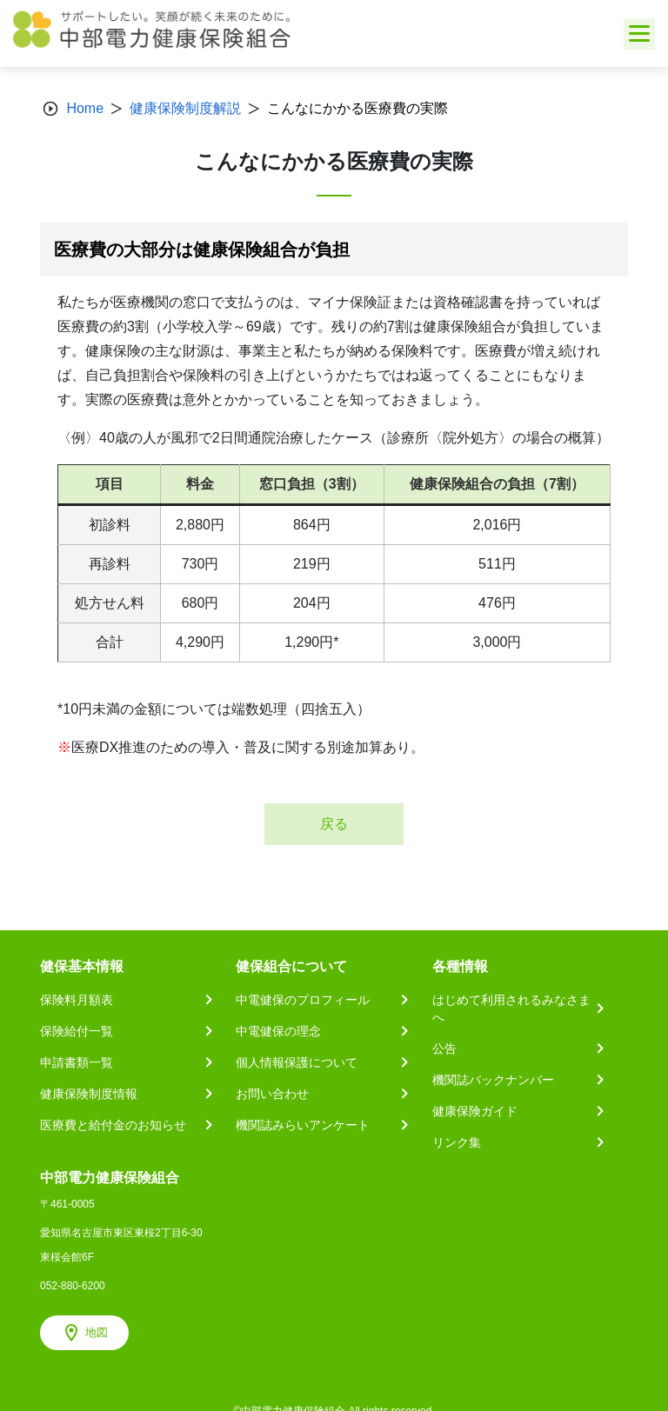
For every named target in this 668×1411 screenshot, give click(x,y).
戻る (334, 823)
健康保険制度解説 (185, 108)
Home (85, 108)
